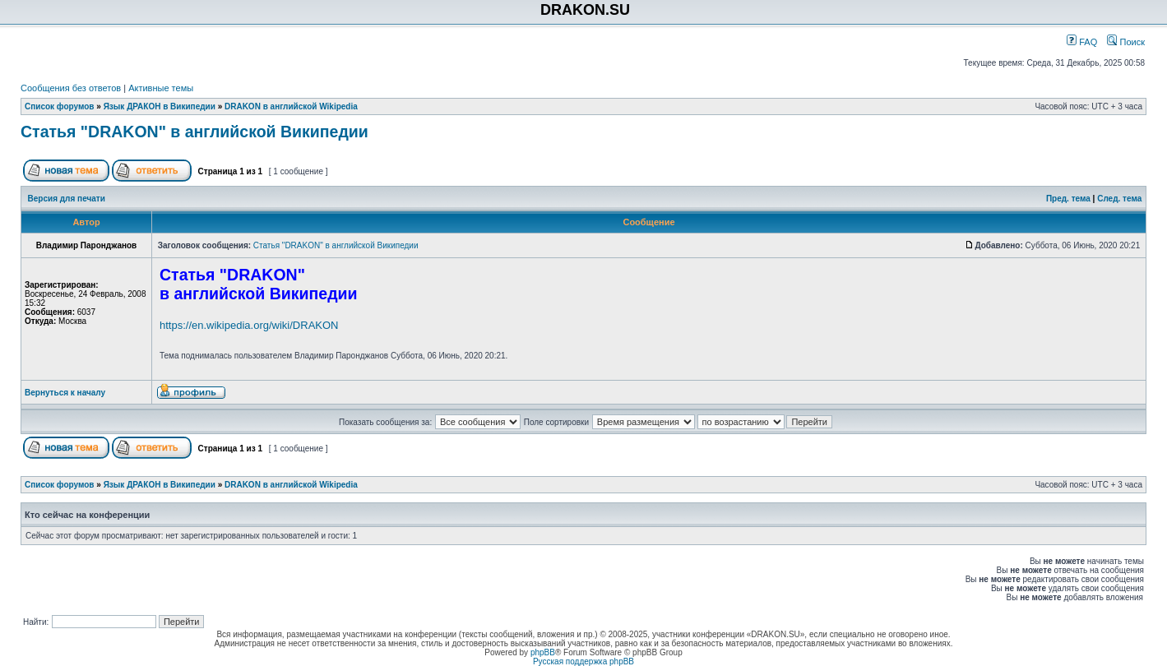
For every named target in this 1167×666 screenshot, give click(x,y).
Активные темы (160, 88)
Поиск (1126, 42)
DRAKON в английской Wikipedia (291, 106)
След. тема (1119, 198)
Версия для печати (66, 198)
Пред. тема (1068, 198)
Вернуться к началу (65, 392)
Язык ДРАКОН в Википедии (159, 106)
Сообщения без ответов (71, 88)
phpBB (542, 652)
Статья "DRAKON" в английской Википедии (194, 132)
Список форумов (60, 106)
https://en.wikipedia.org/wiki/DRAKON (249, 325)
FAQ (1082, 42)
